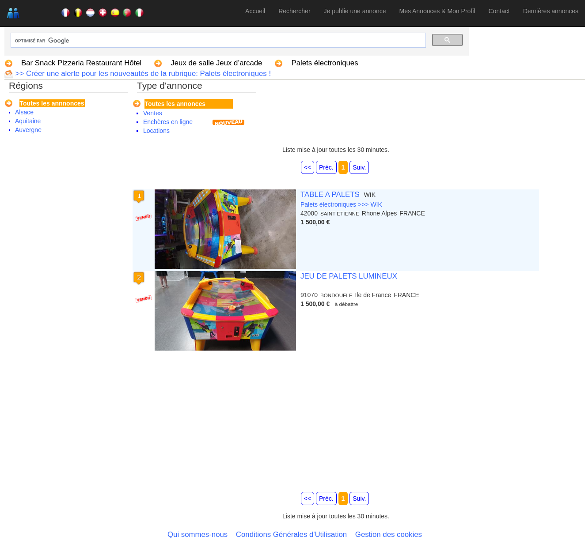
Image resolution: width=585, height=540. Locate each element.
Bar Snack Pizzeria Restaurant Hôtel (81, 63)
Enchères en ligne (168, 121)
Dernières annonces (550, 11)
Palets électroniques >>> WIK (341, 204)
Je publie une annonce (355, 11)
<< (307, 167)
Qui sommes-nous (197, 534)
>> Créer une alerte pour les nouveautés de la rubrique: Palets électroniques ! (142, 73)
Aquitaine (28, 121)
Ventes (152, 113)
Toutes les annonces (175, 103)
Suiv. (359, 167)
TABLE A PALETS (330, 194)
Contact (498, 11)
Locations (156, 130)
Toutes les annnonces (52, 103)
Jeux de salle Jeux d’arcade (216, 63)
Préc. (326, 167)
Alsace (24, 112)
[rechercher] (217, 41)
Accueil (255, 11)
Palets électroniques (324, 63)
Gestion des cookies (388, 534)
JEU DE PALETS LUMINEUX (348, 276)
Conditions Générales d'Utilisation (291, 534)
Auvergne (28, 129)
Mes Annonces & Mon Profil (437, 11)
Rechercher (294, 11)
